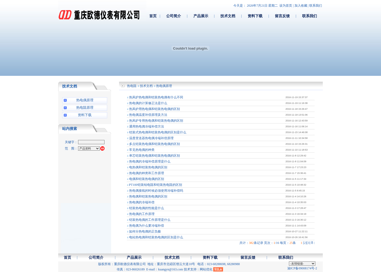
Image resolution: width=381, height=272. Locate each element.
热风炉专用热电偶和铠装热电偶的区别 (156, 120)
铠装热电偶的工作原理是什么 (149, 220)
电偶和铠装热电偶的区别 (146, 179)
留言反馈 (282, 16)
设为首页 (285, 5)
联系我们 (315, 5)
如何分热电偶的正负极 (145, 231)
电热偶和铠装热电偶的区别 (148, 167)
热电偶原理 (84, 100)
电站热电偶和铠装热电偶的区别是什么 (156, 237)
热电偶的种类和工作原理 (146, 173)
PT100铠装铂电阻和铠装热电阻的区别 (155, 185)
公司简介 (173, 16)
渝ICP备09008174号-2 (302, 268)
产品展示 (200, 16)
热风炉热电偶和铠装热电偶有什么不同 (156, 97)
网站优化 (206, 269)
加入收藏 (300, 5)
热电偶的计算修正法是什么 (148, 103)
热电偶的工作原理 (142, 214)
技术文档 (227, 16)
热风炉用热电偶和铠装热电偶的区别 (154, 109)
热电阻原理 (84, 107)
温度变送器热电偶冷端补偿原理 (151, 138)
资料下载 (255, 16)
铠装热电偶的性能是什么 (146, 208)
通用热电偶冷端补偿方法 (146, 126)
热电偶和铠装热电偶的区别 (148, 196)
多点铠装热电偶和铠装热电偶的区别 (154, 144)
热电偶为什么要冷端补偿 (146, 225)
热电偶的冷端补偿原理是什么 (149, 161)
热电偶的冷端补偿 (142, 202)
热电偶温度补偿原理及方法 (148, 115)
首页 (153, 16)
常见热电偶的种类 (142, 150)
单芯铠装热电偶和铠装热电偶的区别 (154, 155)
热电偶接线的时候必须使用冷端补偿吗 (156, 190)
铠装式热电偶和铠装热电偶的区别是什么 (157, 132)
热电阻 (132, 86)
